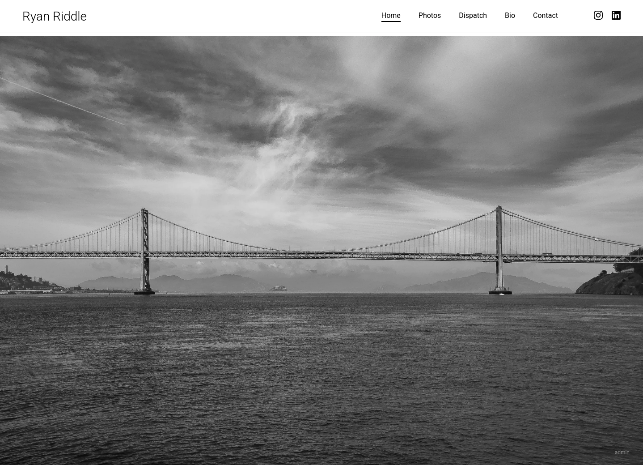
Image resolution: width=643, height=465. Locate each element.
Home (391, 15)
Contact (545, 15)
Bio (510, 15)
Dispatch (473, 15)
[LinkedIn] (616, 16)
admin (622, 452)
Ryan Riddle (54, 16)
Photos (430, 15)
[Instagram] (598, 16)
